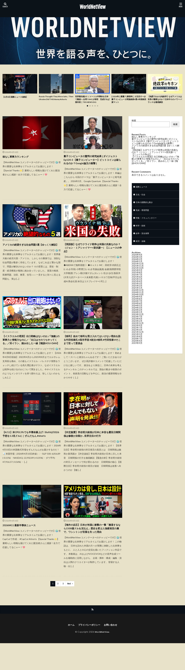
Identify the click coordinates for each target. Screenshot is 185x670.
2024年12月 (138, 298)
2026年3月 (137, 265)
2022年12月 (138, 331)
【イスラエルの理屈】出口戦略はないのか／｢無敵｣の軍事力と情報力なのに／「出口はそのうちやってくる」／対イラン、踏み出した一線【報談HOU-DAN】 (31, 355)
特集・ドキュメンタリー (148, 224)
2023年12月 (138, 322)
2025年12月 (138, 271)
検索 (134, 125)
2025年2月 (137, 294)
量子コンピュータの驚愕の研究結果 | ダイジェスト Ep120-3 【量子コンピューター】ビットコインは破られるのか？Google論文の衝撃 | (93, 167)
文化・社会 (141, 200)
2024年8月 (137, 307)
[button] (6, 87)
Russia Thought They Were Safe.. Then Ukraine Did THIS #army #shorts (56, 100)
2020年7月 (137, 347)
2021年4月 (137, 344)
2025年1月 (137, 296)
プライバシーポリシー (88, 651)
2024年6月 (137, 311)
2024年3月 (137, 316)
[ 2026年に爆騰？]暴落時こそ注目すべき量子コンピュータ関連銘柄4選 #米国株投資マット (128, 100)
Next (69, 609)
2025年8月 (137, 280)
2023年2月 (137, 329)
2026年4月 (137, 263)
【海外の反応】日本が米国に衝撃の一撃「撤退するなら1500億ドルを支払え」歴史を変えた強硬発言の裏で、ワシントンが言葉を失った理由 (92, 551)
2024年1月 (137, 320)
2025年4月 (137, 289)
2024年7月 (137, 309)
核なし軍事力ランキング (18, 161)
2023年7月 (137, 324)
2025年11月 (138, 274)
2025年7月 (137, 283)
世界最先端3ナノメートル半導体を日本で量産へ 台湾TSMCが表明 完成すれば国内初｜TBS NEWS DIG (92, 101)
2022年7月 (137, 336)
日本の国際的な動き (146, 208)
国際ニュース (142, 192)
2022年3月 (137, 338)
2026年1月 (137, 269)
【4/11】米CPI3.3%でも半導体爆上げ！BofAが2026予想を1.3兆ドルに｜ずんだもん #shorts (31, 455)
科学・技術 (141, 233)
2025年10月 (138, 276)
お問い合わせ (112, 651)
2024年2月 (137, 318)
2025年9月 (137, 278)
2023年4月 (137, 327)
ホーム (68, 651)
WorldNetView (92, 7)
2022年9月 (137, 333)
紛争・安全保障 (143, 241)
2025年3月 (137, 291)
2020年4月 (137, 349)
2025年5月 (137, 287)
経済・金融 (141, 249)
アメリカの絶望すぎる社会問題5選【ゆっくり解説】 (32, 257)
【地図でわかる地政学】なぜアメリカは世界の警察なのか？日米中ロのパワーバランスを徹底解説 (164, 100)
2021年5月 (137, 342)
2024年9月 (137, 305)
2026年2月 (137, 267)
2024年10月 (138, 302)
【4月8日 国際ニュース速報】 (17, 96)
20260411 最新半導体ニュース (22, 545)
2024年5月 (137, 313)
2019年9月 (137, 351)
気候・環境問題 (143, 216)
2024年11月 (138, 300)
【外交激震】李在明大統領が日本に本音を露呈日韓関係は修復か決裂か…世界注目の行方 (92, 453)
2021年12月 (138, 340)
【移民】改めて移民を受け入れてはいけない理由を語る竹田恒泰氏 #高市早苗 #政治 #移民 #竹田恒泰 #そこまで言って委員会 (92, 353)
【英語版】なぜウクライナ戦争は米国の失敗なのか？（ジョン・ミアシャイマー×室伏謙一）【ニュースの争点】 (92, 259)
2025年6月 (137, 285)
